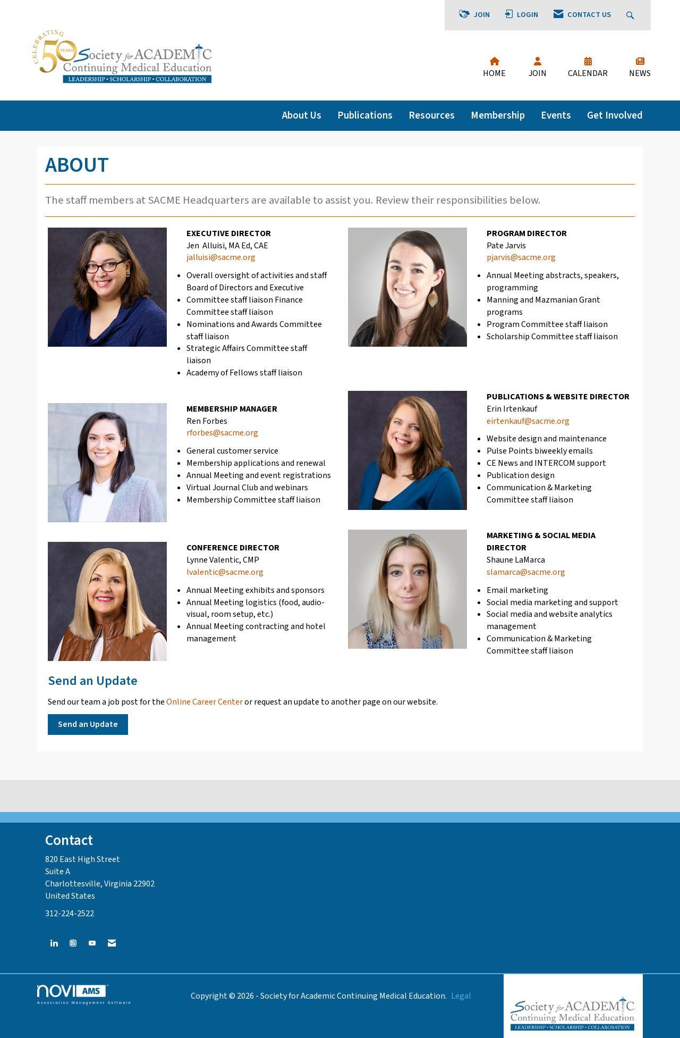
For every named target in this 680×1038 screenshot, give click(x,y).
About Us (301, 115)
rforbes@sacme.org (222, 433)
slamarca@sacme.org (526, 572)
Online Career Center (204, 702)
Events (556, 115)
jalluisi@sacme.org (221, 257)
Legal (461, 996)
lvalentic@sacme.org (225, 572)
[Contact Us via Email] (112, 943)
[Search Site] (631, 15)
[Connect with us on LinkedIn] (54, 943)
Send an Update (88, 724)
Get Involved (615, 115)
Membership (498, 115)
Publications (365, 115)
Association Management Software (84, 994)
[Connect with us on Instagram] (73, 943)
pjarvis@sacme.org (521, 257)
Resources (432, 115)
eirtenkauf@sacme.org (528, 421)
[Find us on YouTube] (92, 943)
